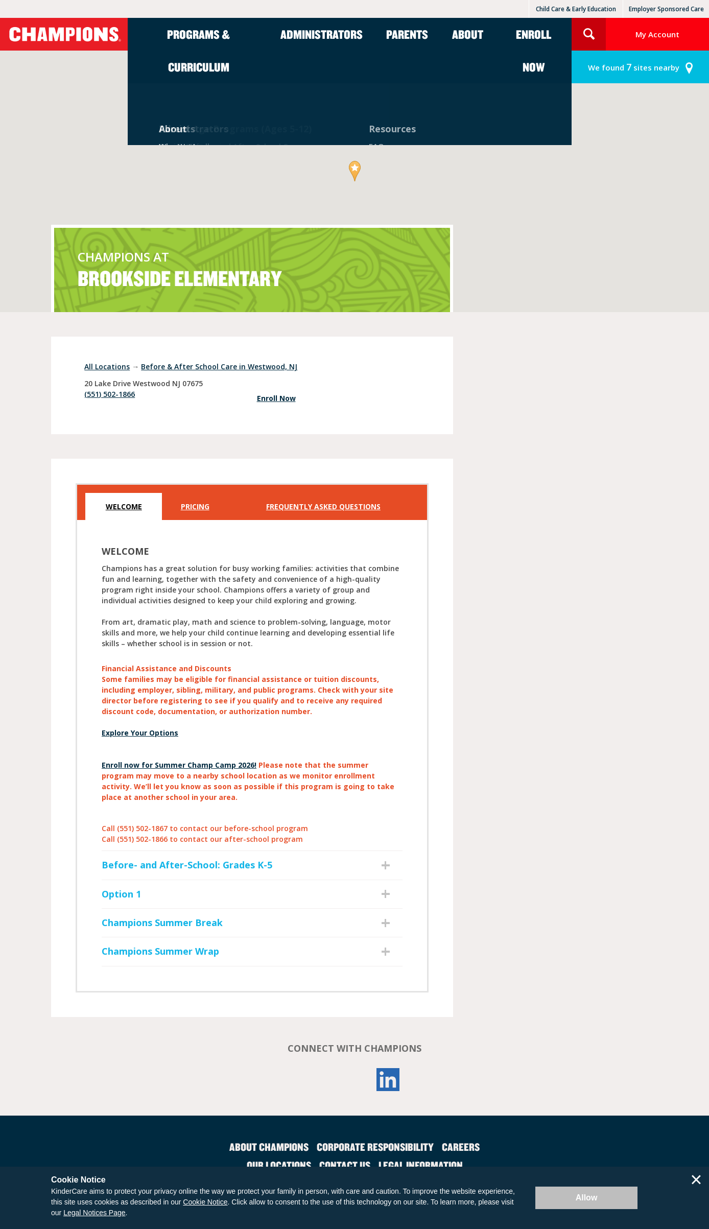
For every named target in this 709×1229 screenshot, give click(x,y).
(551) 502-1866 (109, 394)
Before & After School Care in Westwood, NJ (219, 366)
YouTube (354, 1079)
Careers (461, 1147)
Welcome (124, 506)
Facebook (321, 1079)
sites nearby (633, 67)
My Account (657, 34)
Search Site (589, 34)
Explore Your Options (140, 733)
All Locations (107, 366)
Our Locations (279, 1165)
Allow (587, 1197)
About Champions (269, 1147)
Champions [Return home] (64, 34)
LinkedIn (388, 1079)
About (467, 34)
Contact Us (344, 1165)
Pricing (195, 506)
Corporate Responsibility (375, 1147)
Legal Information (421, 1165)
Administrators (321, 34)
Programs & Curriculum (198, 51)
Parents (407, 34)
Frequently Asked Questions (323, 506)
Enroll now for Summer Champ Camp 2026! (179, 765)
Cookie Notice (205, 1202)
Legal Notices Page (94, 1213)
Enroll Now (533, 51)
